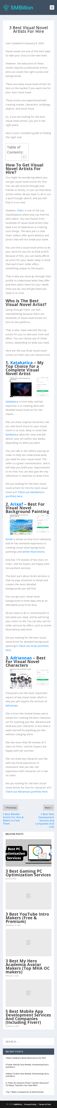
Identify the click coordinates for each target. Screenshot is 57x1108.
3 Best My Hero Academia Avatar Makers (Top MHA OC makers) (28, 966)
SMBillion (17, 1104)
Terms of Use (45, 1104)
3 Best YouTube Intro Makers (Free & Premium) (27, 917)
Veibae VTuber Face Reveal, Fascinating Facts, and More (27, 1074)
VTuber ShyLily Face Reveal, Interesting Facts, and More (27, 1065)
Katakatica (12, 401)
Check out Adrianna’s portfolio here (26, 791)
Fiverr (20, 210)
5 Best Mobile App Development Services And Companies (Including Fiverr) (28, 1016)
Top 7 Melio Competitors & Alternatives (25, 1092)
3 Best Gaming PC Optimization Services (28, 873)
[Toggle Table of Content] (23, 157)
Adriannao (12, 705)
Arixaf (9, 539)
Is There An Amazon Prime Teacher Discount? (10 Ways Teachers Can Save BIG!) (27, 1084)
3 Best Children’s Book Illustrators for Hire (26, 1058)
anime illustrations (33, 551)
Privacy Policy (30, 1104)
